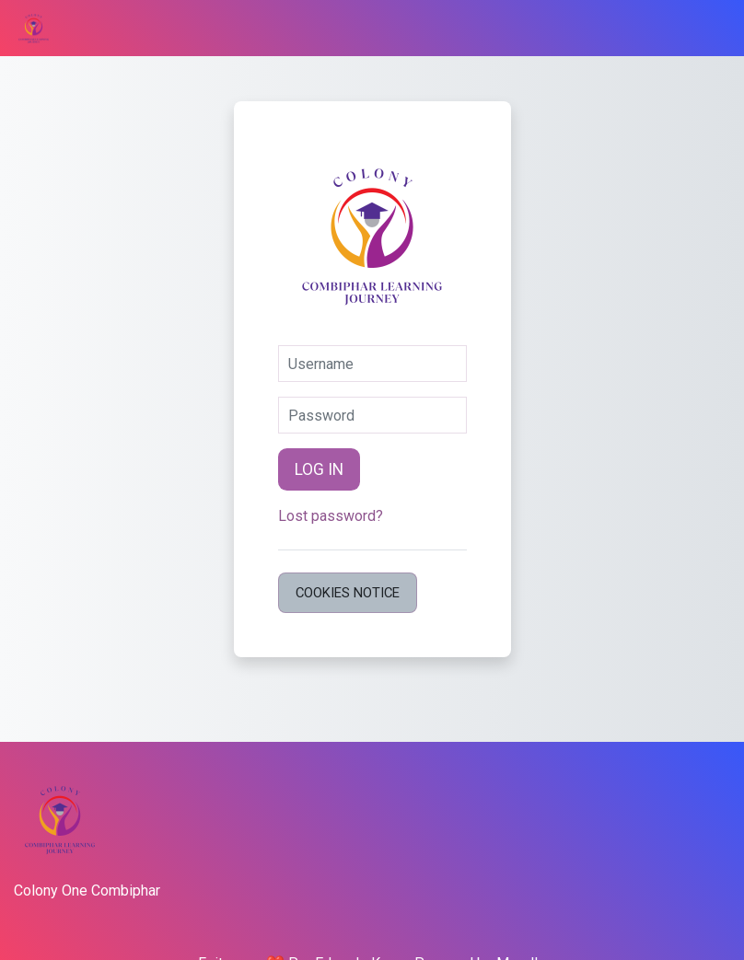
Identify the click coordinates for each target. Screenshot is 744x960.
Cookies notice (348, 592)
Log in (319, 469)
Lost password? (330, 516)
